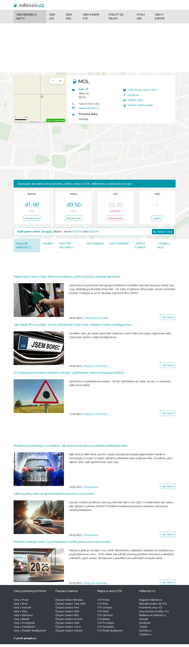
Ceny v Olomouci (23, 615)
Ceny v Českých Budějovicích (30, 630)
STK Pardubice (105, 626)
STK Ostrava (104, 607)
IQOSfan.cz (145, 630)
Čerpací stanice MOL (67, 615)
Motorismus (95, 243)
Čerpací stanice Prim (67, 607)
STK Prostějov (105, 622)
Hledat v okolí (162, 231)
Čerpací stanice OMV (67, 622)
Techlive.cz (145, 634)
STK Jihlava (103, 619)
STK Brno (102, 603)
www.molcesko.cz (89, 108)
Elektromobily (119, 243)
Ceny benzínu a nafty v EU (154, 611)
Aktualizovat (32, 218)
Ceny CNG (69, 16)
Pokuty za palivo (116, 16)
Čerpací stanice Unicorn (69, 630)
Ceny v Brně (20, 603)
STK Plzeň (103, 611)
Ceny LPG (52, 16)
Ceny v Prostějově (24, 622)
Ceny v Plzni (20, 611)
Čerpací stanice (140, 245)
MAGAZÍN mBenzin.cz (23, 245)
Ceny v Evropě (160, 16)
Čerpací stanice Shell (67, 611)
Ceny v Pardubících (24, 626)
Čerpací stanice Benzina (69, 599)
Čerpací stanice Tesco (68, 626)
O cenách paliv (163, 245)
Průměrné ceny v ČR (150, 607)
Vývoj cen (141, 16)
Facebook (144, 622)
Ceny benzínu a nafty (26, 16)
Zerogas (46, 231)
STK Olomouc (105, 615)
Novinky (48, 243)
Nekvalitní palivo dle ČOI (153, 603)
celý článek (168, 317)
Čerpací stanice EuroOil (68, 619)
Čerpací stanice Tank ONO (70, 603)
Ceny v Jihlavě (21, 619)
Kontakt (143, 619)
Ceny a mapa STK (91, 16)
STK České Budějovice (110, 630)
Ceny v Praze (21, 599)
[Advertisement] (95, 47)
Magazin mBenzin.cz (150, 599)
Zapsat (157, 218)
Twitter (143, 626)
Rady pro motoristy (66, 245)
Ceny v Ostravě (22, 607)
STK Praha (103, 599)
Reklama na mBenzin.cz (152, 615)
